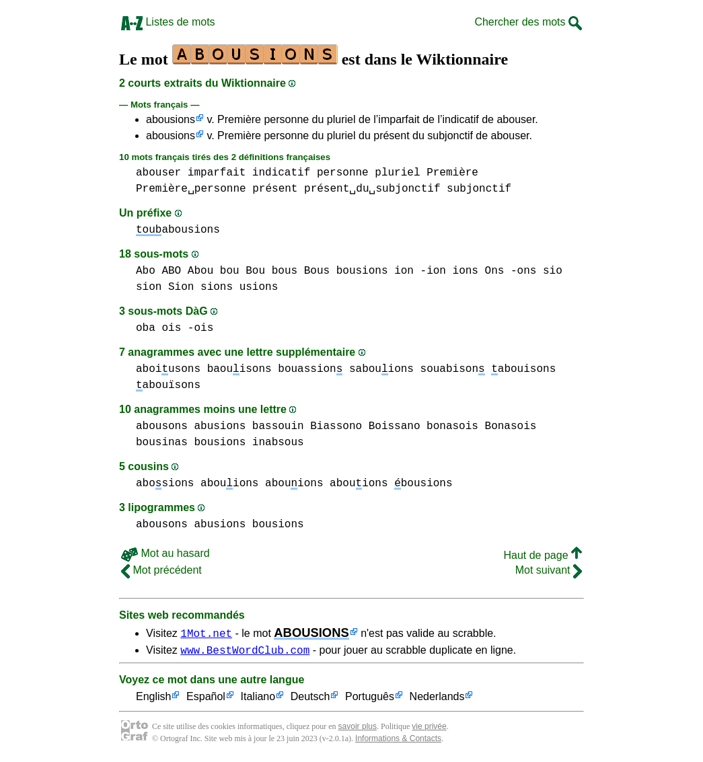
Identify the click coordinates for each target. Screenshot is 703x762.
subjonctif (479, 189)
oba (145, 328)
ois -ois (187, 328)
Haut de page (542, 555)
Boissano (394, 426)
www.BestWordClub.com (244, 651)
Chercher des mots (528, 22)
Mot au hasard (165, 553)
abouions (229, 483)
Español (205, 699)
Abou (200, 271)
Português (369, 699)
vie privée (429, 728)
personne (343, 172)
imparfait (217, 172)
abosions (165, 483)
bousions (362, 271)
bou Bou (242, 271)
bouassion (310, 369)
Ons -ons (511, 271)
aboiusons (168, 369)
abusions (220, 426)
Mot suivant (548, 570)
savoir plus (357, 728)
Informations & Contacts (398, 740)
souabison (452, 369)
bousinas (162, 442)
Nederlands (437, 699)
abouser (158, 172)
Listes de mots (168, 22)
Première (452, 172)
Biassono (336, 426)
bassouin (278, 426)
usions (259, 287)
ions (465, 271)
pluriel (397, 172)
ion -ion (420, 271)
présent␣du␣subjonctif (372, 189)
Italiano (258, 699)
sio (552, 271)
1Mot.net (206, 632)
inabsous (278, 442)
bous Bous (301, 271)
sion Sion (165, 287)
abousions (170, 119)
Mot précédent (161, 570)
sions (216, 287)
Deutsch (310, 699)
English (153, 699)
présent (274, 189)
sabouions (381, 369)
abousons (162, 426)
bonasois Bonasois (481, 426)
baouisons (239, 369)
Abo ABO (158, 271)
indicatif (281, 172)
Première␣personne (191, 189)
